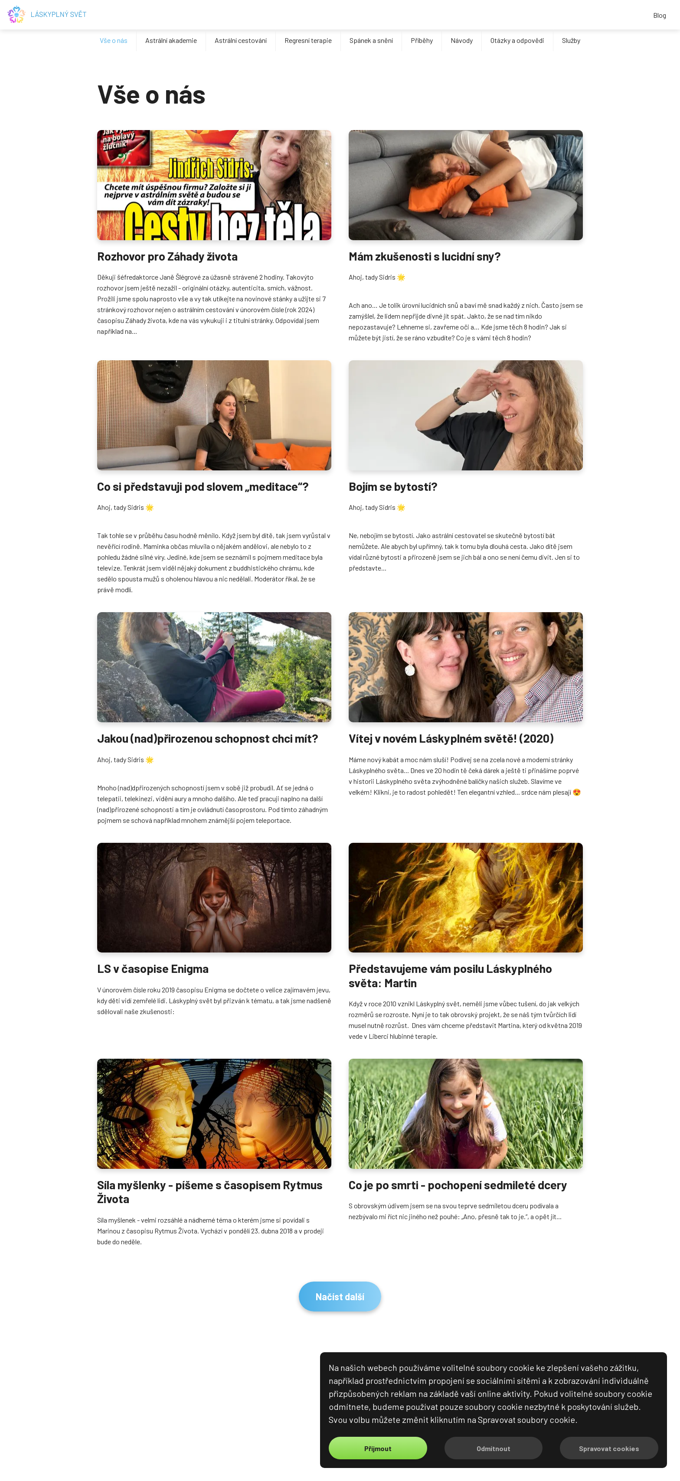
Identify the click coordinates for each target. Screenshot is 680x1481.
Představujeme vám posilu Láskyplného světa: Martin (450, 975)
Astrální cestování (241, 40)
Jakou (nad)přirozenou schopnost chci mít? (207, 738)
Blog (659, 15)
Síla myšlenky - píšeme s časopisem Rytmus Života (210, 1191)
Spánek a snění (371, 40)
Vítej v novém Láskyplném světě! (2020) (451, 738)
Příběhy (422, 40)
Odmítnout (493, 1448)
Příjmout (378, 1448)
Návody (462, 40)
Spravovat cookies (609, 1448)
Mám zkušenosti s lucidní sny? (425, 256)
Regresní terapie (308, 40)
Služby (571, 40)
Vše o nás (114, 40)
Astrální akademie (171, 40)
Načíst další (340, 1296)
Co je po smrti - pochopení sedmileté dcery (458, 1184)
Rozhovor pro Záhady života (167, 256)
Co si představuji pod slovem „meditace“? (203, 486)
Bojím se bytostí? (393, 486)
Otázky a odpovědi (517, 40)
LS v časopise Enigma (153, 968)
